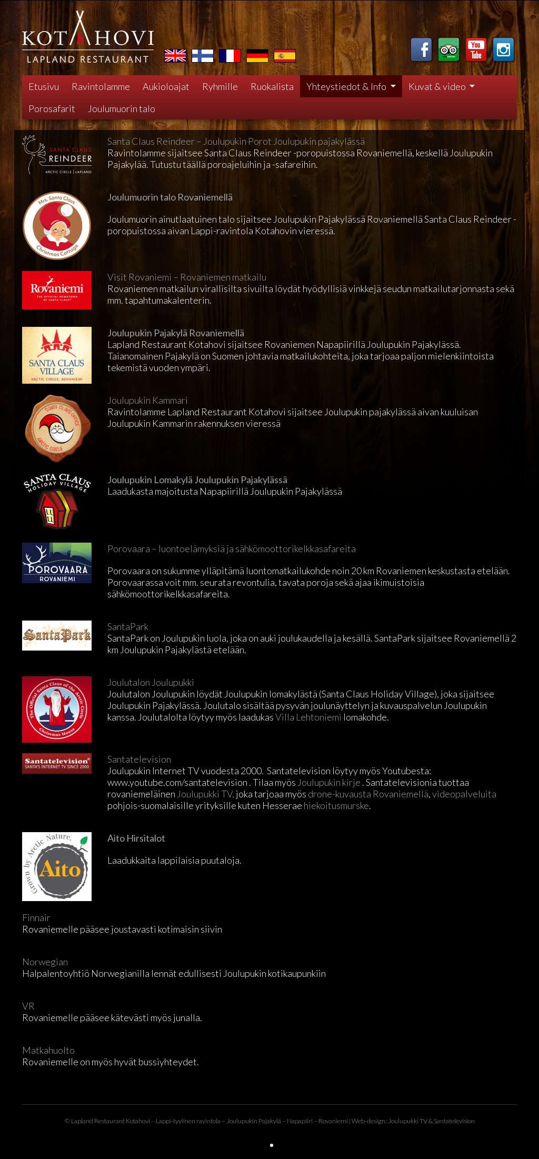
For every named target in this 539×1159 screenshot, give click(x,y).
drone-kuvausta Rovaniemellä (368, 794)
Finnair (36, 917)
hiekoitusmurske (335, 805)
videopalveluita (464, 794)
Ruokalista (272, 86)
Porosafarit (51, 108)
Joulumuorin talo (121, 108)
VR (28, 1006)
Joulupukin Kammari (147, 400)
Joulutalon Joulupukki (150, 682)
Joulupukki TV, (205, 794)
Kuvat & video (437, 86)
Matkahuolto (48, 1050)
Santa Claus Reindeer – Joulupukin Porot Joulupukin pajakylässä (236, 141)
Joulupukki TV (407, 1121)
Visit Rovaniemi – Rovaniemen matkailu (186, 277)
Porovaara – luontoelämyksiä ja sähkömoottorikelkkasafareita (231, 548)
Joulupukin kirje (329, 782)
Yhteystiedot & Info (347, 86)
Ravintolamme (101, 86)
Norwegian (45, 961)
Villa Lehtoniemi (308, 717)
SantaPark (127, 626)
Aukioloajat (166, 86)
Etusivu (43, 86)
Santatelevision (139, 759)
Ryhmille (220, 86)
